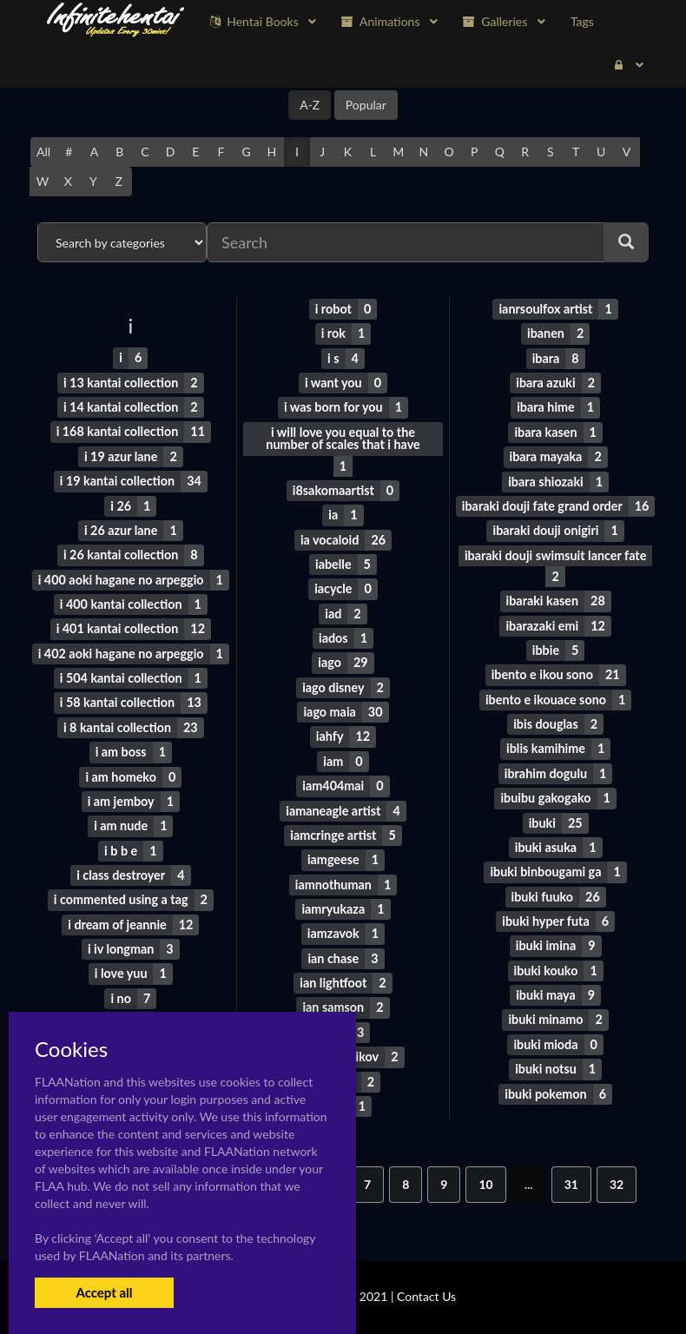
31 (571, 1173)
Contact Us (426, 1285)
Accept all (104, 1292)
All (43, 151)
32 (616, 1173)
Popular (366, 104)
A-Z (310, 104)
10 (485, 1173)
